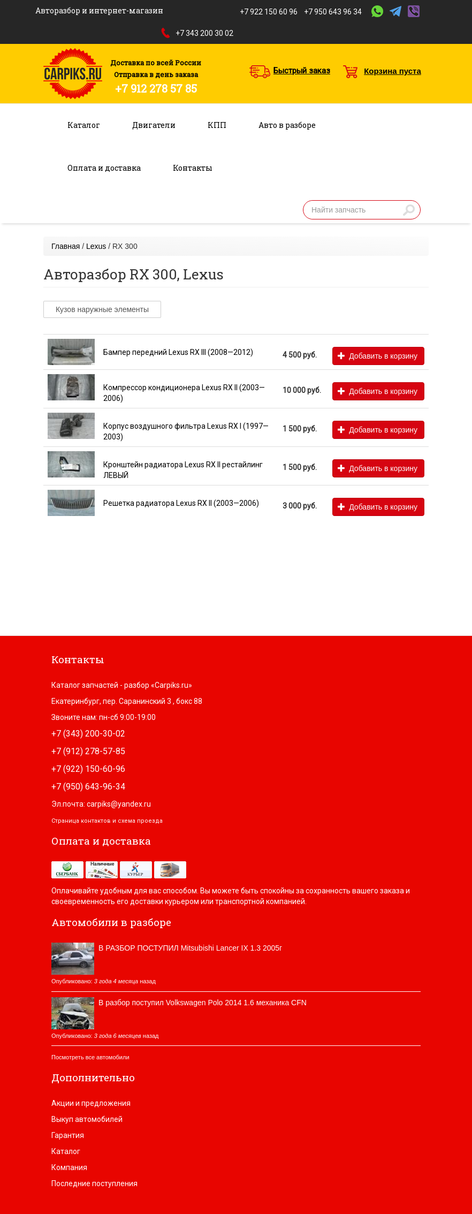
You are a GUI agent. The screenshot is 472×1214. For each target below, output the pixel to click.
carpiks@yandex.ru (119, 804)
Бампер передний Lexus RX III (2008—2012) (178, 352)
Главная (65, 246)
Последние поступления (94, 1183)
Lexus (96, 246)
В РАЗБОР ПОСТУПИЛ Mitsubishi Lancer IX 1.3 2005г (190, 948)
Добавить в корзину (377, 356)
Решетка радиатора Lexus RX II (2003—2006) (181, 503)
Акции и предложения (91, 1103)
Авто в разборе (287, 125)
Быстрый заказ (301, 70)
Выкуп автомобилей (87, 1119)
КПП (217, 125)
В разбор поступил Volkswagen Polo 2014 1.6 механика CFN (202, 1002)
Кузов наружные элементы (102, 309)
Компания (69, 1167)
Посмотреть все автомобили (90, 1057)
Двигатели (154, 125)
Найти (409, 210)
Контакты (192, 168)
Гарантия (67, 1135)
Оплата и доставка (104, 168)
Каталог (83, 125)
